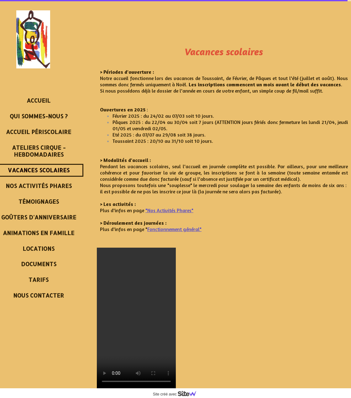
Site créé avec (177, 394)
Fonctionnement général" (174, 229)
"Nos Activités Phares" (169, 210)
